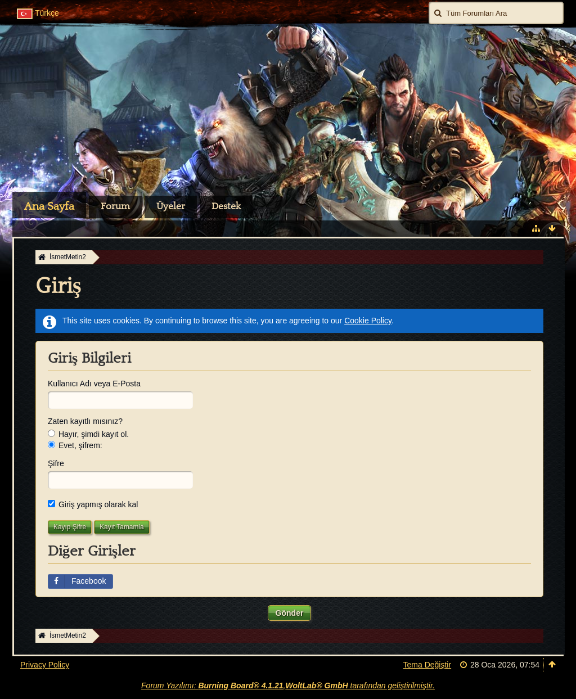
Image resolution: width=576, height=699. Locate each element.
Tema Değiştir (427, 664)
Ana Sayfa (49, 206)
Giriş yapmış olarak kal (93, 504)
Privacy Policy (44, 664)
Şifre (56, 463)
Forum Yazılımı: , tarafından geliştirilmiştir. (288, 685)
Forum (115, 206)
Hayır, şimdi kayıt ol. (88, 434)
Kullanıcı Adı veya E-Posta (94, 383)
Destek (226, 206)
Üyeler (170, 206)
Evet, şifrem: (75, 445)
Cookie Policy (368, 320)
